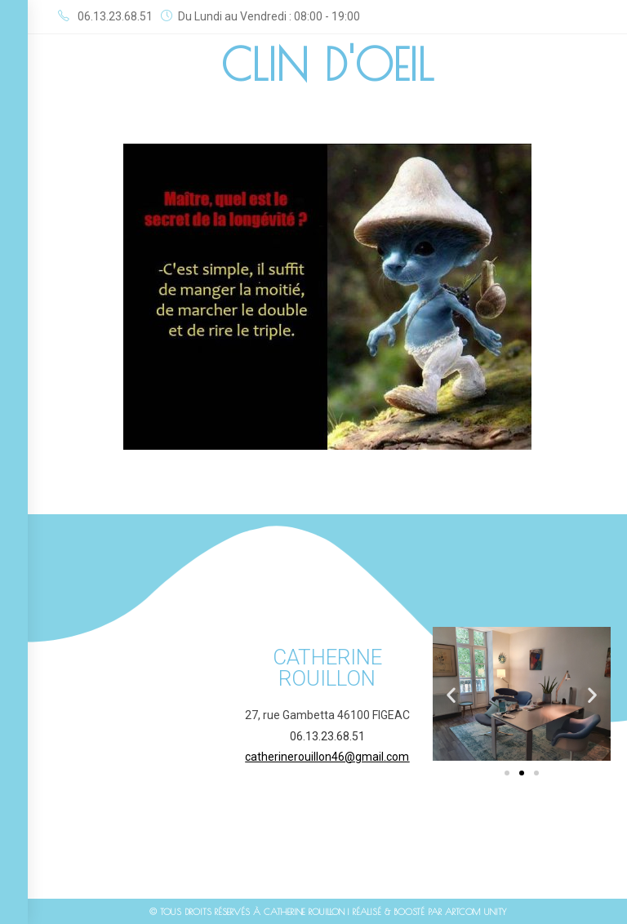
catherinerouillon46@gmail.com (327, 756)
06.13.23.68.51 (327, 736)
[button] (451, 695)
